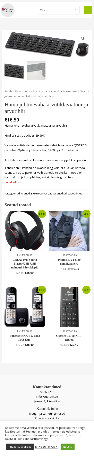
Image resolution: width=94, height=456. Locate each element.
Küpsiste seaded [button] (46, 447)
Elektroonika (23, 91)
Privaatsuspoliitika (47, 418)
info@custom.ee (47, 396)
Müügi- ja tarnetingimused (47, 413)
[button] (82, 38)
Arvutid (37, 91)
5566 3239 (47, 391)
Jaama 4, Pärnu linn (47, 401)
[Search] (76, 10)
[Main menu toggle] (88, 10)
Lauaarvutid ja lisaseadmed (61, 91)
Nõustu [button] (67, 446)
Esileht (9, 91)
